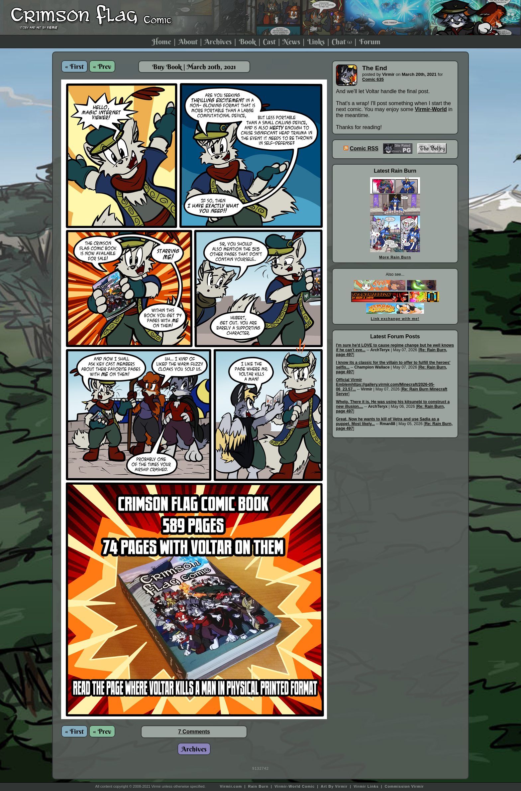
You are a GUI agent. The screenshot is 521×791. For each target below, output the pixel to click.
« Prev (102, 66)
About (187, 41)
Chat (342, 41)
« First (74, 66)
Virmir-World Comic (294, 786)
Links (316, 41)
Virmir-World (431, 109)
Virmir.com (231, 786)
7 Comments (194, 731)
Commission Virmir (404, 786)
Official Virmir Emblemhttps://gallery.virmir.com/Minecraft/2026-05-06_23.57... (385, 385)
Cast (269, 41)
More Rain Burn (395, 257)
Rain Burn (258, 786)
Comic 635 (373, 79)
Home (161, 41)
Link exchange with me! (395, 319)
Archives (218, 41)
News (291, 41)
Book (247, 41)
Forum (369, 41)
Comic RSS (364, 148)
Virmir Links (366, 786)
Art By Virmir (334, 786)
